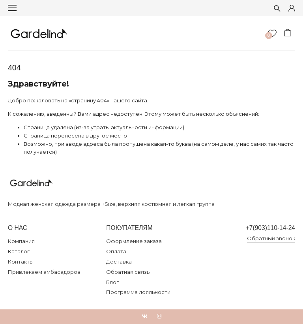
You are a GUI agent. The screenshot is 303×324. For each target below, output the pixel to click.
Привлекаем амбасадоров (44, 272)
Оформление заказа (134, 241)
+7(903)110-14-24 (270, 227)
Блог (112, 282)
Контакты (21, 261)
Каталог (19, 251)
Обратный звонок (271, 238)
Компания (21, 241)
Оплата (116, 251)
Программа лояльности (138, 292)
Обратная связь (128, 272)
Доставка (119, 261)
